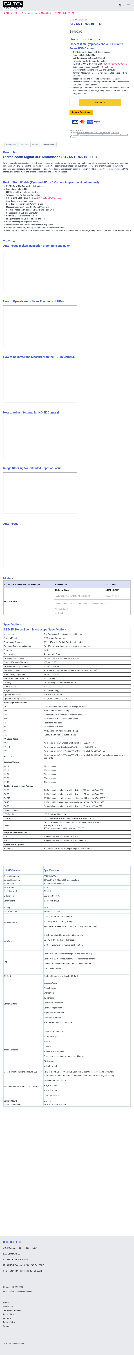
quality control (117, 135)
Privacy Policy (9, 1314)
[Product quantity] (74, 102)
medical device (108, 135)
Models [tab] (35, 144)
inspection (83, 135)
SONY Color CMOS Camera (115, 64)
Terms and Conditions (13, 1310)
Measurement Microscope (85, 133)
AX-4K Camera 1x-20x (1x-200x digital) (20, 1248)
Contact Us (8, 1306)
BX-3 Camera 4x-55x (12, 1254)
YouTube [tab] (23, 144)
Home (5, 1302)
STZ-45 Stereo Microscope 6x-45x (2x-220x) (22, 1271)
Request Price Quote (81, 112)
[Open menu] (128, 5)
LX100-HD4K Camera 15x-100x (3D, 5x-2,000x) (23, 1265)
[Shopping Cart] (122, 5)
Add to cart (99, 102)
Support (6, 1326)
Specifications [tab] (49, 144)
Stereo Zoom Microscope (102, 133)
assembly (76, 135)
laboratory (90, 135)
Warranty (7, 1318)
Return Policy (9, 1322)
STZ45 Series (79, 19)
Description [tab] (10, 144)
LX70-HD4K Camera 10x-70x (15, 1259)
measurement (98, 135)
